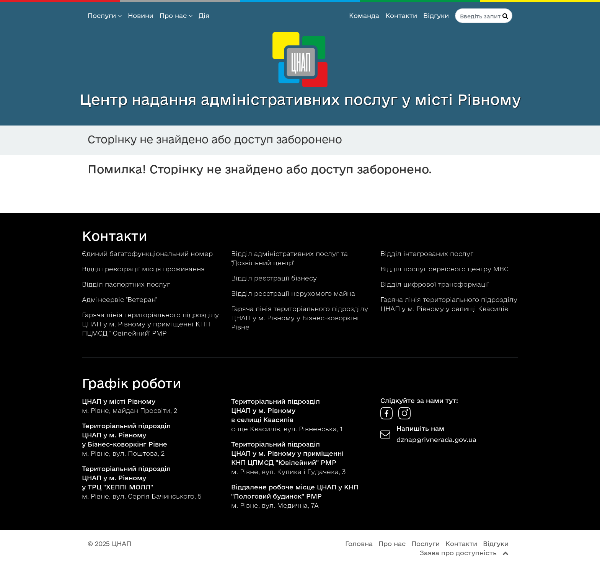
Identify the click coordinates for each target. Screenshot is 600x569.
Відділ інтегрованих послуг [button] (427, 253)
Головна (359, 543)
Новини (140, 15)
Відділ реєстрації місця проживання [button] (144, 268)
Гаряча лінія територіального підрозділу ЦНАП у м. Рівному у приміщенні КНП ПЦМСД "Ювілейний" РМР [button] (150, 324)
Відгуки (436, 15)
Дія (204, 15)
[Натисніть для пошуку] (505, 16)
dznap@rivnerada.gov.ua (436, 439)
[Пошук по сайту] (483, 15)
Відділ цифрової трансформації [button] (435, 284)
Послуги (105, 15)
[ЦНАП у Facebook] (387, 417)
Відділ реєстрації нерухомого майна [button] (294, 293)
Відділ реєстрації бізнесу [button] (275, 278)
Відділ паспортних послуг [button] (127, 284)
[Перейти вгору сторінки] (505, 552)
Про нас (176, 15)
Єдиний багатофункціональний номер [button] (148, 253)
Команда (364, 15)
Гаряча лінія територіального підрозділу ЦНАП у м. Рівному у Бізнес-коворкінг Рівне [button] (299, 318)
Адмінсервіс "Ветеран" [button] (120, 299)
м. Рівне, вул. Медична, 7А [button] (295, 496)
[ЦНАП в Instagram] (404, 417)
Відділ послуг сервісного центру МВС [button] (445, 268)
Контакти (401, 15)
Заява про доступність (458, 552)
